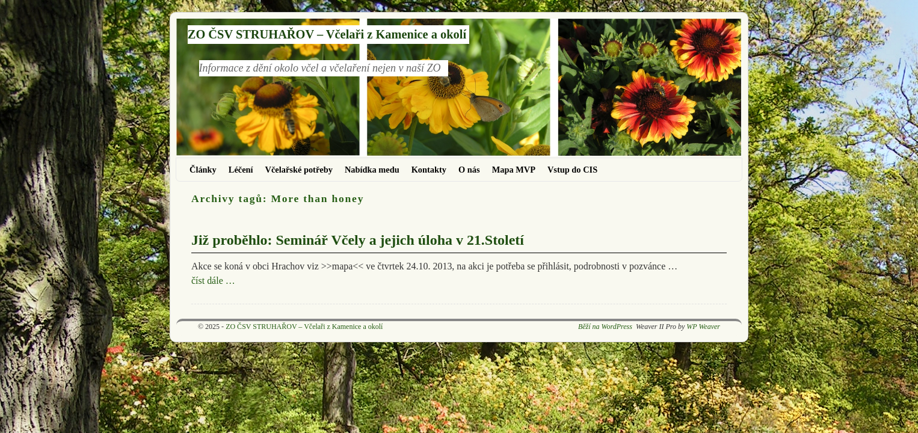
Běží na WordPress (605, 326)
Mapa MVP (513, 169)
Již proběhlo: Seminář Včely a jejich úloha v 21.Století (357, 240)
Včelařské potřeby (299, 169)
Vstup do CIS (572, 169)
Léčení (241, 169)
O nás (469, 169)
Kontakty (428, 169)
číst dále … (213, 280)
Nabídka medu (372, 169)
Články (203, 169)
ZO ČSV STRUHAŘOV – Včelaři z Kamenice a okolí (327, 34)
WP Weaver (703, 326)
